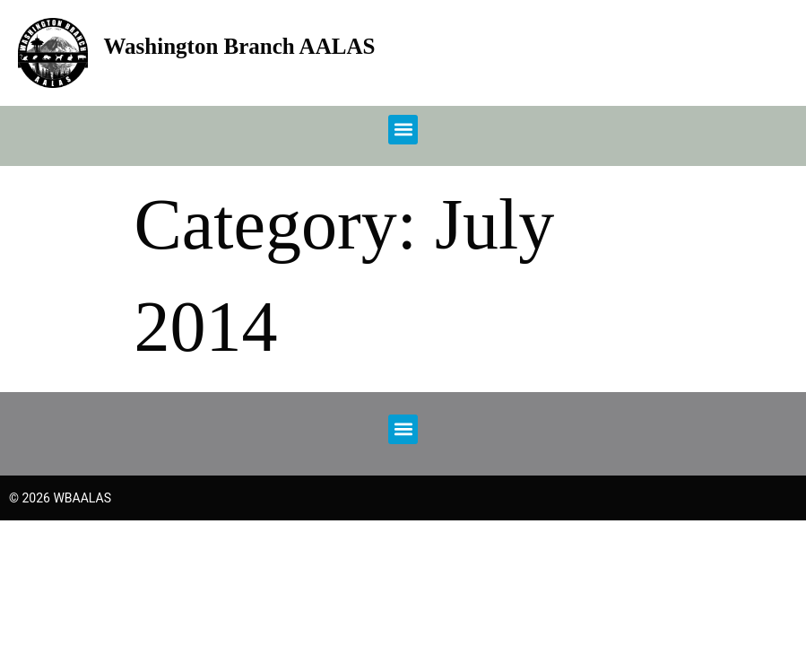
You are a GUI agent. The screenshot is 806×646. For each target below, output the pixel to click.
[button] (403, 129)
